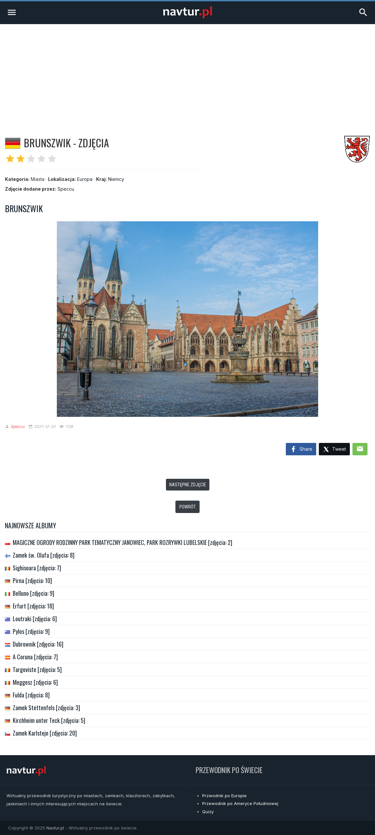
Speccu (65, 189)
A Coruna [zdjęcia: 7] (35, 656)
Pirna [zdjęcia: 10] (32, 580)
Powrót (187, 506)
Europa (84, 179)
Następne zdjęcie (187, 484)
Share (301, 449)
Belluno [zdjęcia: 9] (33, 593)
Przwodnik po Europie (224, 795)
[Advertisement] (187, 73)
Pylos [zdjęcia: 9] (31, 631)
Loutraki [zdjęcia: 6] (35, 618)
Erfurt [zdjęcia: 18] (33, 606)
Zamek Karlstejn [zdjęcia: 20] (45, 733)
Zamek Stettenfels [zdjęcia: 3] (46, 707)
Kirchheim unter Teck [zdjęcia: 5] (49, 720)
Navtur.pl (55, 827)
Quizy (208, 811)
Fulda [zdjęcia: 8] (31, 695)
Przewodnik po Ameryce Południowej (240, 803)
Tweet (334, 449)
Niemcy (116, 179)
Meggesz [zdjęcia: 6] (35, 682)
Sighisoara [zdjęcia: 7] (37, 568)
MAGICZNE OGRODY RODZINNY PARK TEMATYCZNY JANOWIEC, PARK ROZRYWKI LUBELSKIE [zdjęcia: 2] (122, 542)
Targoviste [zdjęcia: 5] (37, 669)
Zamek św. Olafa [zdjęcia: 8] (43, 555)
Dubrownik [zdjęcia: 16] (38, 644)
